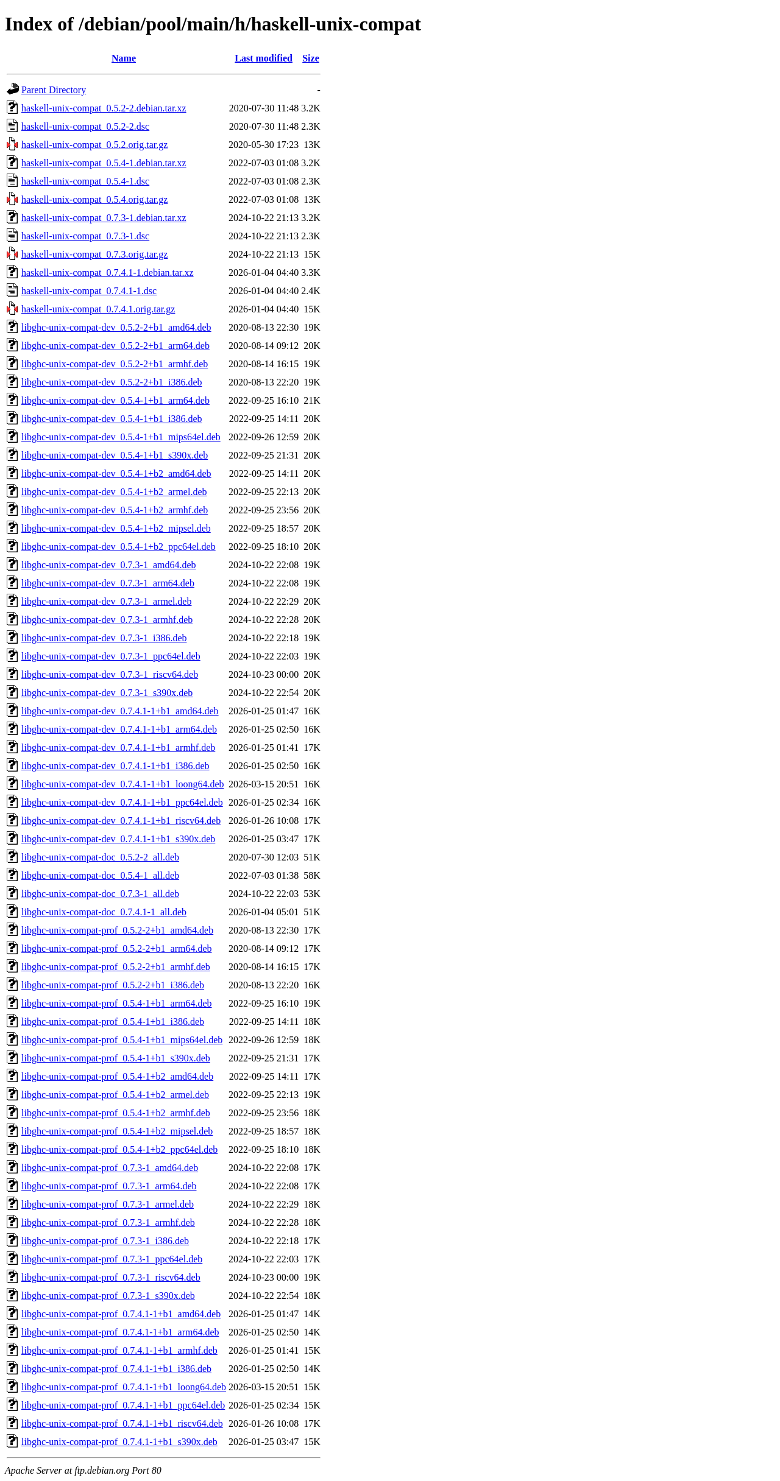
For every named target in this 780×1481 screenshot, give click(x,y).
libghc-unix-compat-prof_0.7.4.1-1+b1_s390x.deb (119, 1442)
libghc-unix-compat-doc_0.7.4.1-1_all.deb (103, 912)
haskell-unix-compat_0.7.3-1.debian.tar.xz (103, 218)
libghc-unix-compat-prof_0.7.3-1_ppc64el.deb (111, 1259)
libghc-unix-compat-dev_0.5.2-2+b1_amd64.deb (116, 327)
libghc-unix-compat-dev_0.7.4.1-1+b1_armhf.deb (118, 747)
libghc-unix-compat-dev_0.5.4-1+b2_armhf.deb (114, 510)
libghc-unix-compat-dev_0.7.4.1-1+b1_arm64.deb (119, 729)
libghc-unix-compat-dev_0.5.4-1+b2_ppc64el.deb (118, 546)
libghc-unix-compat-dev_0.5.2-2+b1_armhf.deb (114, 364)
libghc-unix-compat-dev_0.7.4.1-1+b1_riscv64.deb (121, 820)
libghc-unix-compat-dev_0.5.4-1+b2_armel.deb (114, 492)
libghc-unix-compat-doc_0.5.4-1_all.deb (100, 875)
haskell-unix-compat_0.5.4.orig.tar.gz (94, 199)
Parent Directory (53, 90)
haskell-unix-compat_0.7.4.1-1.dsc (89, 291)
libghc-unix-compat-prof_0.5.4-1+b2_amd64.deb (117, 1076)
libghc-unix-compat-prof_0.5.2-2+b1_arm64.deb (116, 948)
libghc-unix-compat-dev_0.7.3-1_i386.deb (104, 638)
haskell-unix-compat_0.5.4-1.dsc (85, 181)
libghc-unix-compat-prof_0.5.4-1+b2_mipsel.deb (117, 1131)
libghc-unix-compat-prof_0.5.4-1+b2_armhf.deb (115, 1113)
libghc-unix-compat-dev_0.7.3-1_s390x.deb (107, 693)
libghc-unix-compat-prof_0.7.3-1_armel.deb (107, 1204)
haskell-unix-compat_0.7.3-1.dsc (85, 236)
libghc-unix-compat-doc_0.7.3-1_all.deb (100, 893)
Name (124, 58)
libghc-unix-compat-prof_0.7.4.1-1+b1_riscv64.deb (122, 1423)
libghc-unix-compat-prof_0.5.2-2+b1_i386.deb (112, 985)
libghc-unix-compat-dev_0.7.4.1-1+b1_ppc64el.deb (122, 802)
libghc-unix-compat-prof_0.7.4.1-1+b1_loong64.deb (123, 1387)
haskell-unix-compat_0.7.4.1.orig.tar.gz (98, 309)
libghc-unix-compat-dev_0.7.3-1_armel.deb (106, 601)
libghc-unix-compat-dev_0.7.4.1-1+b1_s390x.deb (118, 839)
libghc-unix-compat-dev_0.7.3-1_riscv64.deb (109, 674)
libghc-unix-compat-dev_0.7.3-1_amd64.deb (108, 565)
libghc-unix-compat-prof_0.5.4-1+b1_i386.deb (112, 1021)
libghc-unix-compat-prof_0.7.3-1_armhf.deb (108, 1222)
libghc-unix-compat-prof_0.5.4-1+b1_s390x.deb (115, 1058)
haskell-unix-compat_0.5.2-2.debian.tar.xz (103, 108)
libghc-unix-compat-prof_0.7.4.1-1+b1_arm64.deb (120, 1332)
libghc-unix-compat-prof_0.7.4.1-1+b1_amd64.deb (121, 1314)
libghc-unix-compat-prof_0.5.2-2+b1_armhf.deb (115, 967)
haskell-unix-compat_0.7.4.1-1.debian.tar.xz (107, 272)
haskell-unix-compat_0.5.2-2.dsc (85, 126)
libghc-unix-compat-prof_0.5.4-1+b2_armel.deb (115, 1094)
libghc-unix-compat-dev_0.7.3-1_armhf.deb (107, 619)
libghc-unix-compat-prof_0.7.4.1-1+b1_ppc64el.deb (123, 1405)
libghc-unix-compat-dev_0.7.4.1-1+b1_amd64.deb (120, 711)
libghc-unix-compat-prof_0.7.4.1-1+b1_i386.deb (116, 1368)
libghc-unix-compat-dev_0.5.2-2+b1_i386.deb (111, 382)
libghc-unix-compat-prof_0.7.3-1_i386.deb (105, 1241)
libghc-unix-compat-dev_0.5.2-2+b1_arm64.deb (115, 345)
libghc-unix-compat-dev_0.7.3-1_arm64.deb (107, 583)
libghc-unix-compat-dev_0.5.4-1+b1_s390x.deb (114, 455)
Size (310, 58)
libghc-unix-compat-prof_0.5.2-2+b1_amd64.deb (117, 930)
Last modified (263, 58)
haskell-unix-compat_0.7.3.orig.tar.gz (94, 254)
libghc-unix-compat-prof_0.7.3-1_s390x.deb (108, 1295)
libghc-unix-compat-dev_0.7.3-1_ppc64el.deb (110, 656)
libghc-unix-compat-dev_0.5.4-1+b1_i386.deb (111, 418)
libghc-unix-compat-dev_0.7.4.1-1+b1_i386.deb (115, 766)
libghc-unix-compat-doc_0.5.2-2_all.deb (100, 857)
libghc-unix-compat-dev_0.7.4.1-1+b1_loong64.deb (122, 784)
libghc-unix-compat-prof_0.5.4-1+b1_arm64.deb (116, 1003)
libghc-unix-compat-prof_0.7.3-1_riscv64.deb (110, 1277)
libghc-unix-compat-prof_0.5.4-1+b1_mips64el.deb (121, 1040)
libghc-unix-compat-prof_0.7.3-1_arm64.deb (108, 1186)
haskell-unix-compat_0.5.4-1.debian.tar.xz (103, 163)
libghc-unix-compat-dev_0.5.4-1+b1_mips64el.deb (121, 437)
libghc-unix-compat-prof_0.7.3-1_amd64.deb (109, 1168)
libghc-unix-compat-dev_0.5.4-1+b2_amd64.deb (116, 473)
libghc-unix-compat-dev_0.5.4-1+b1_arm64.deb (115, 400)
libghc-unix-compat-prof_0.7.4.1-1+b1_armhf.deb (119, 1350)
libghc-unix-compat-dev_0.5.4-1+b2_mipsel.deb (116, 528)
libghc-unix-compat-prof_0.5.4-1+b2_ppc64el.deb (119, 1149)
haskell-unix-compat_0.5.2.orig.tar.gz (94, 144)
